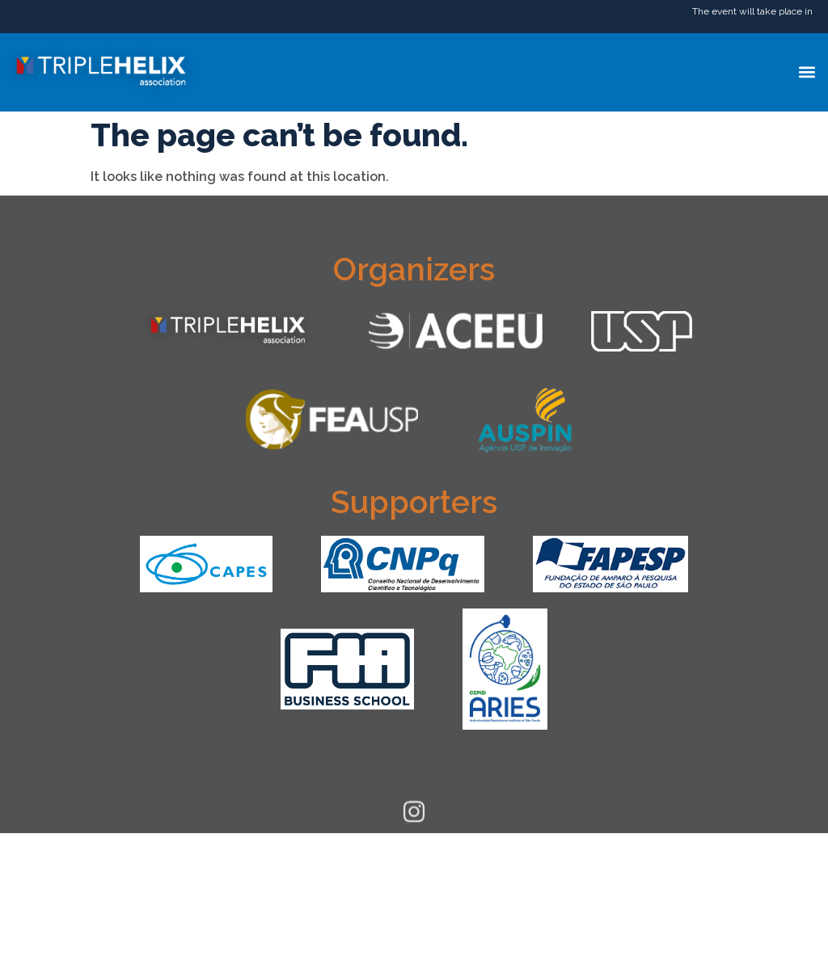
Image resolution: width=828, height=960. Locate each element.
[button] (806, 72)
